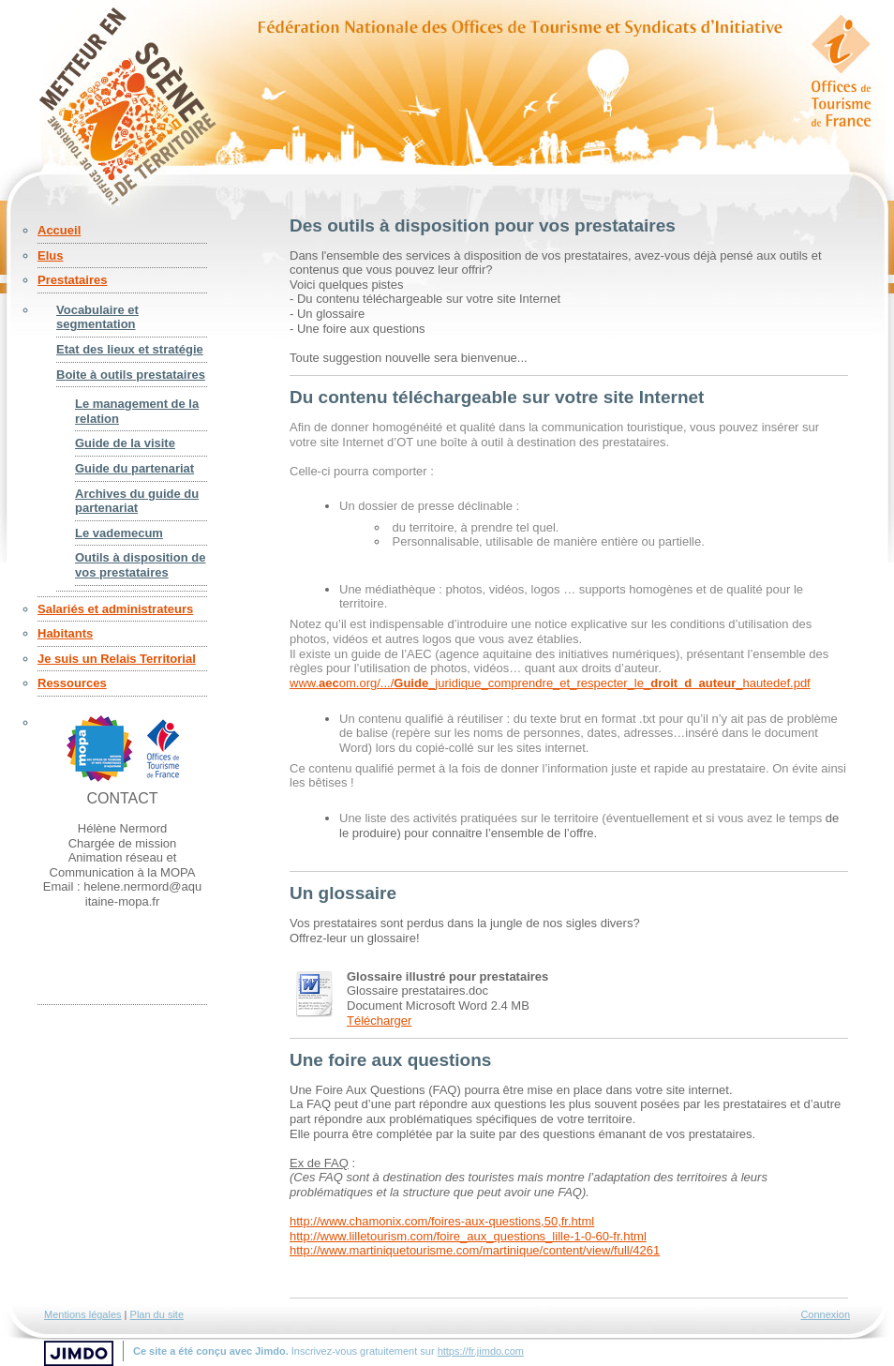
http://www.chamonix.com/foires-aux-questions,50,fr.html (442, 1221)
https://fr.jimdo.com (481, 1351)
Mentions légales (83, 1314)
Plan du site (157, 1314)
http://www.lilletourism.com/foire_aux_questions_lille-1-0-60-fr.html (468, 1236)
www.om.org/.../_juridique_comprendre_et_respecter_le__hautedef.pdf (550, 683)
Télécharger (379, 1020)
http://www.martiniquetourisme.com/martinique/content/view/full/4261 (475, 1250)
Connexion (825, 1314)
